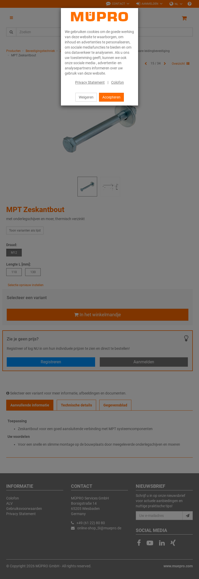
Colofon (117, 82)
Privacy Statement (90, 82)
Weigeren (86, 97)
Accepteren (111, 97)
